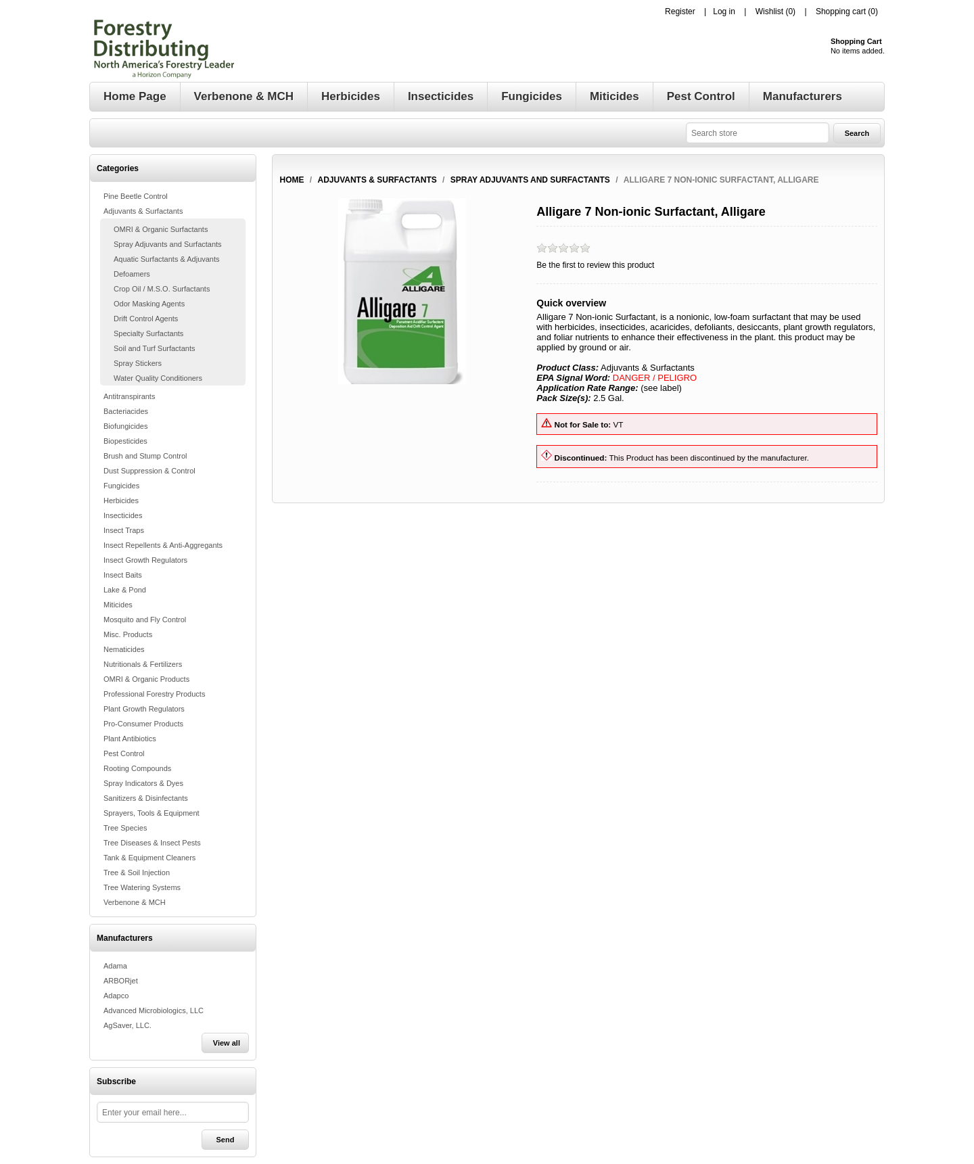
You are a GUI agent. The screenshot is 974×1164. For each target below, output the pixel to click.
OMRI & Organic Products (146, 679)
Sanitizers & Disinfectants (145, 798)
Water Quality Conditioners (158, 378)
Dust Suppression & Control (149, 471)
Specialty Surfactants (148, 333)
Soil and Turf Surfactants (154, 348)
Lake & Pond (124, 590)
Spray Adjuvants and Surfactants (168, 244)
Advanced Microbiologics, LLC (153, 1010)
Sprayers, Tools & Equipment (151, 813)
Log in (724, 11)
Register (680, 11)
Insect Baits (122, 575)
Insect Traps (123, 530)
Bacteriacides (125, 411)
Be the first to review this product (595, 265)
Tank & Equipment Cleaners (149, 858)
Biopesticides (125, 441)
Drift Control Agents (146, 319)
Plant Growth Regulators (144, 709)
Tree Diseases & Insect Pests (152, 843)
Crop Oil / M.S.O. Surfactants (162, 289)
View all (226, 1043)
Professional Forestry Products (154, 694)
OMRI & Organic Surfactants (161, 229)
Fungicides (121, 486)
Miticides (118, 605)
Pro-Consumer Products (143, 724)
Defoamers (132, 274)
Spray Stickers (138, 363)
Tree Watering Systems (142, 887)
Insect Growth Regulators (145, 560)
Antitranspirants (129, 396)
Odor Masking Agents (149, 304)
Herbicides (121, 500)
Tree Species (125, 828)
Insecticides (122, 515)
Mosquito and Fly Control (144, 619)
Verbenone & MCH (134, 902)
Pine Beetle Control (135, 196)
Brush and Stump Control (145, 456)
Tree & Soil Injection (136, 872)
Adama (115, 966)
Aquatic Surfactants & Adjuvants (167, 259)
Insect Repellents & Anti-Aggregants (163, 545)
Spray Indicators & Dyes (143, 783)
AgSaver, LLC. (127, 1025)
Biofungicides (125, 426)
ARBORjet (120, 981)
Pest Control (124, 753)
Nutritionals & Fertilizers (142, 664)
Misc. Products (127, 634)
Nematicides (124, 649)
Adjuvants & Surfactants (143, 211)
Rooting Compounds (137, 768)
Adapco (116, 996)
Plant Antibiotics (129, 739)
